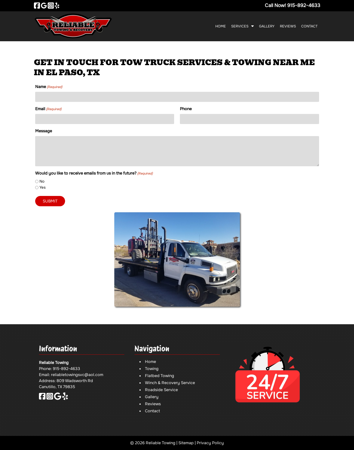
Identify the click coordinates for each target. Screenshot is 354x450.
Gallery (267, 26)
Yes (42, 187)
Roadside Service (161, 389)
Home (220, 26)
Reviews (288, 26)
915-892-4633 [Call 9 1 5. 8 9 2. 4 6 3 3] (66, 368)
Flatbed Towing (159, 375)
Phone (186, 108)
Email (48, 109)
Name (48, 87)
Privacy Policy (210, 442)
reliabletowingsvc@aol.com (77, 374)
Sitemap (186, 442)
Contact (309, 26)
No (41, 181)
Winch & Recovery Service (170, 382)
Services (239, 26)
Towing (152, 368)
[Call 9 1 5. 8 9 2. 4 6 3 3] (303, 5)
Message (43, 131)
